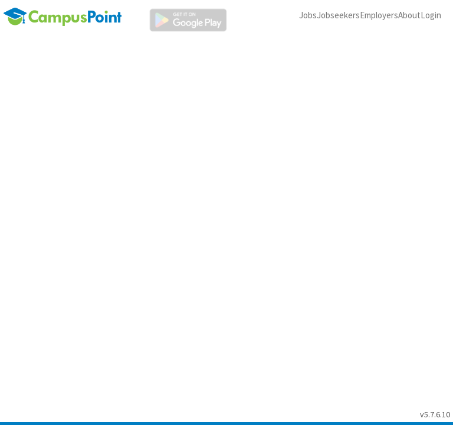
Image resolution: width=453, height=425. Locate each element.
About (409, 15)
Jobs (308, 15)
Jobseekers (338, 15)
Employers (379, 15)
